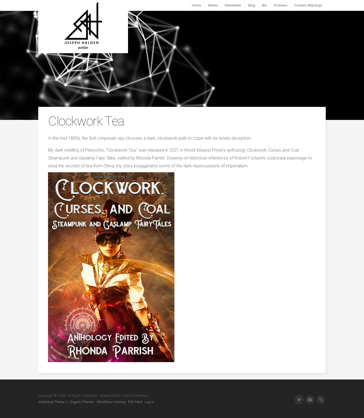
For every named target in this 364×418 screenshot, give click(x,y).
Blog (251, 5)
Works (213, 5)
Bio (264, 5)
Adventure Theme (51, 402)
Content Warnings (308, 5)
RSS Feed (135, 402)
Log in (149, 402)
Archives (281, 5)
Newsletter (233, 5)
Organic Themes (82, 402)
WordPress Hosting (111, 402)
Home (196, 5)
